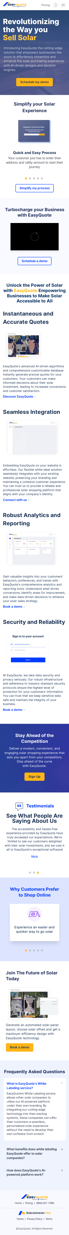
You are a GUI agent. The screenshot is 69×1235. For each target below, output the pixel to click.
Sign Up (34, 776)
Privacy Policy (34, 1219)
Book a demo (14, 606)
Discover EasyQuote (19, 396)
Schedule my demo (34, 82)
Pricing (46, 5)
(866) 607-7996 (45, 1203)
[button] (35, 1085)
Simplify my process (35, 188)
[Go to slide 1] (26, 178)
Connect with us (16, 500)
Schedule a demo (34, 261)
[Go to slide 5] (42, 178)
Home (18, 1203)
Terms (49, 1219)
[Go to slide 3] (34, 178)
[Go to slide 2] (30, 178)
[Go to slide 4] (38, 178)
